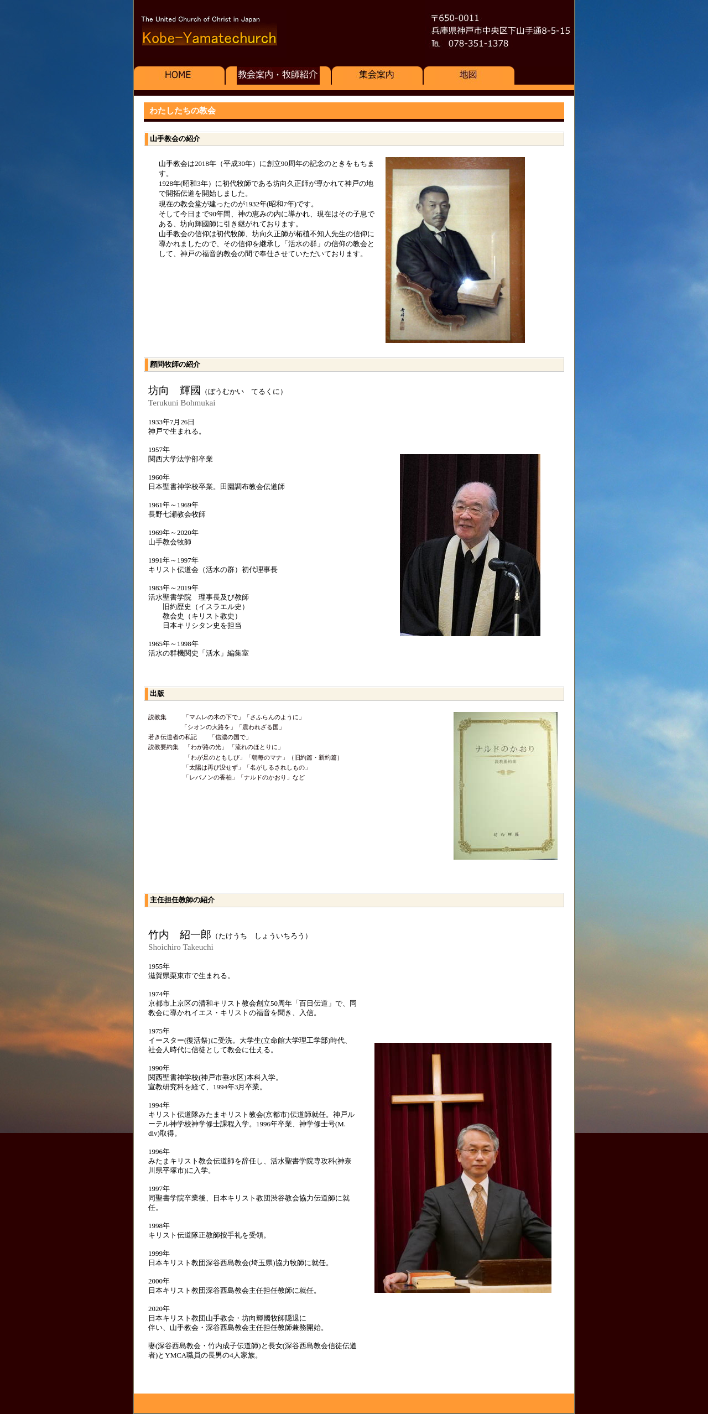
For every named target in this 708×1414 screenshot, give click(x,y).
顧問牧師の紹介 (175, 364)
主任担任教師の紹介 (182, 900)
